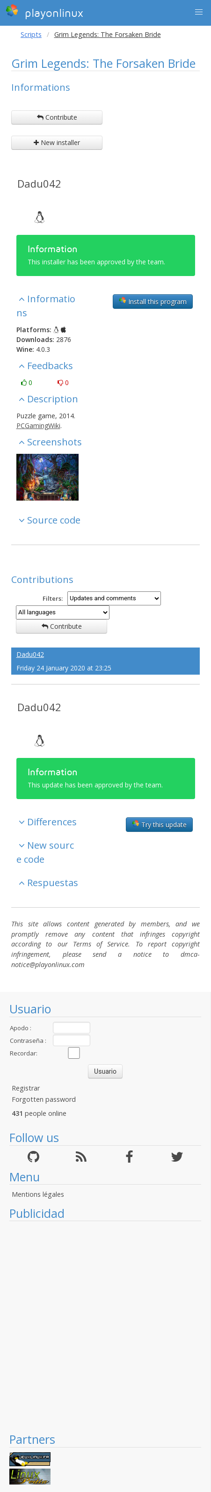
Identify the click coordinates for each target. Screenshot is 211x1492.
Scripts (31, 34)
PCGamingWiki (38, 425)
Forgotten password (44, 1099)
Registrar (26, 1088)
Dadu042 (39, 183)
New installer (57, 142)
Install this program (153, 301)
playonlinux (44, 12)
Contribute (57, 117)
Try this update (159, 824)
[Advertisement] (100, 1326)
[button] (199, 12)
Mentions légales (38, 1194)
